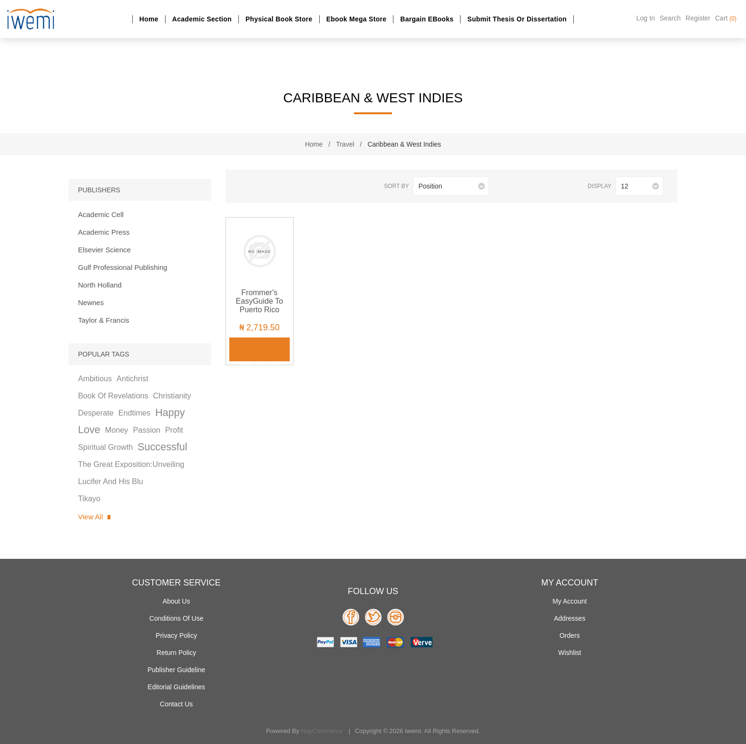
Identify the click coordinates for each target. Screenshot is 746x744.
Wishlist (569, 652)
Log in (646, 18)
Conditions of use (176, 618)
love (89, 430)
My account (569, 601)
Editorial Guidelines (176, 687)
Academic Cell (101, 214)
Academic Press (103, 232)
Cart (725, 18)
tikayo (89, 498)
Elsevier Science (104, 250)
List (260, 186)
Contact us (176, 704)
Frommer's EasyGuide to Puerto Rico (259, 301)
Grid (245, 186)
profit (174, 430)
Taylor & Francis (103, 320)
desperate (96, 412)
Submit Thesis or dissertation (517, 19)
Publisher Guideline (176, 670)
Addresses (569, 618)
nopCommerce (322, 730)
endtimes (134, 412)
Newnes (91, 302)
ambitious (95, 378)
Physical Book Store (279, 19)
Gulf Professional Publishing (122, 267)
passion (146, 430)
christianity (172, 395)
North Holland (100, 285)
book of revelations (113, 395)
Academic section (202, 19)
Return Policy (176, 652)
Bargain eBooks (426, 19)
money (116, 430)
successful (162, 447)
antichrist (132, 378)
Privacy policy (176, 635)
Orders (570, 635)
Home (148, 19)
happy (170, 412)
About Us (176, 601)
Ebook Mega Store (356, 19)
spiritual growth (105, 447)
